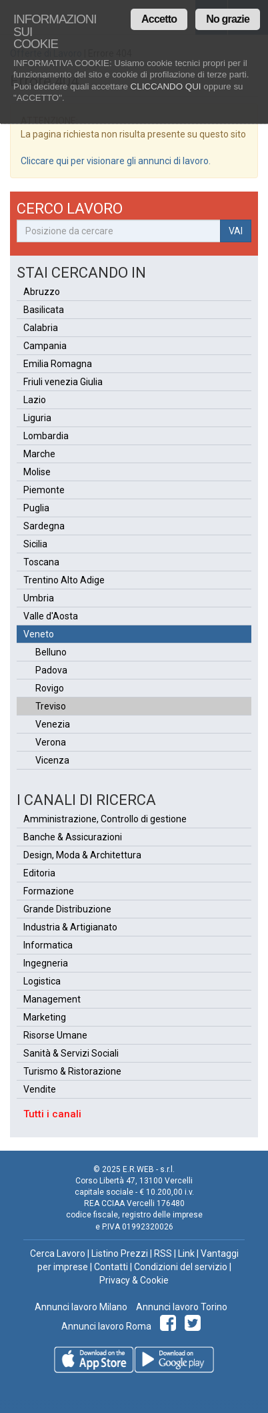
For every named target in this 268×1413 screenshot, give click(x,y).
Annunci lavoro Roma (106, 1326)
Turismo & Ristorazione (72, 1071)
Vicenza (52, 760)
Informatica (48, 945)
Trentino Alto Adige (64, 580)
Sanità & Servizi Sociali (71, 1053)
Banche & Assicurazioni (72, 837)
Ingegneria (45, 963)
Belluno (51, 652)
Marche (39, 454)
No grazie (227, 19)
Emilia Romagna (57, 363)
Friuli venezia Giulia (63, 381)
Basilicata (43, 309)
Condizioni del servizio (180, 1266)
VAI (236, 231)
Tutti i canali (52, 1114)
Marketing (44, 1017)
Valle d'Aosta (50, 616)
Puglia (36, 508)
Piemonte (44, 490)
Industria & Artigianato (70, 927)
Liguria (37, 417)
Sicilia (35, 544)
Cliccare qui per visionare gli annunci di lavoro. (116, 161)
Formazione (48, 891)
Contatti (111, 1266)
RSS (163, 1253)
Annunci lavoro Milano (81, 1307)
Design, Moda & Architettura (82, 855)
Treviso (50, 706)
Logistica (42, 981)
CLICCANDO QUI (166, 86)
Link (186, 1253)
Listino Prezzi (119, 1253)
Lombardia (46, 436)
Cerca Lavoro (57, 1253)
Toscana (41, 562)
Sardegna (44, 526)
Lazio (34, 399)
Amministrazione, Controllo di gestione (105, 819)
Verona (50, 742)
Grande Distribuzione (67, 909)
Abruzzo (41, 291)
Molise (37, 472)
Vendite (39, 1089)
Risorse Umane (55, 1035)
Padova (51, 670)
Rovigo (49, 688)
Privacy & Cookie (134, 1280)
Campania (45, 345)
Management (52, 999)
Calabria (40, 327)
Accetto (159, 19)
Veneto (38, 634)
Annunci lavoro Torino (180, 1307)
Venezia (52, 724)
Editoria (39, 873)
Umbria (38, 598)
